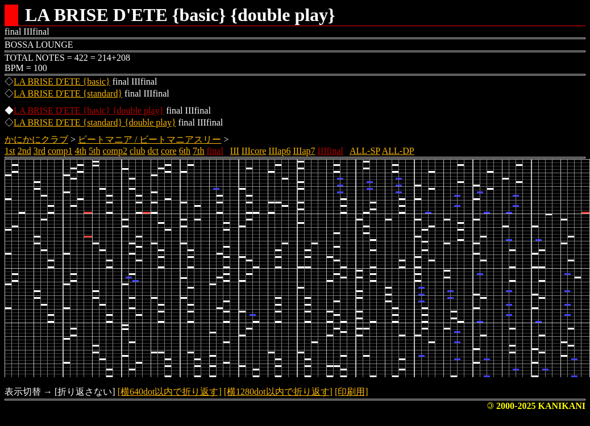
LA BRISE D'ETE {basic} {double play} (89, 110)
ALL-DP (398, 151)
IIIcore (254, 151)
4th (80, 151)
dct (153, 151)
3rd (39, 151)
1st (10, 151)
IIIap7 (304, 151)
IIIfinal (330, 151)
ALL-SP (365, 151)
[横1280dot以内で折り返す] (278, 391)
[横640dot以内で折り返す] (170, 391)
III (234, 151)
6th (184, 151)
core (169, 151)
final (215, 151)
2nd (24, 151)
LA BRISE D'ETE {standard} (68, 93)
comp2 (114, 151)
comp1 (60, 151)
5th (94, 151)
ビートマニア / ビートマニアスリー (149, 139)
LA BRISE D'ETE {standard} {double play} (95, 122)
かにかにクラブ (36, 139)
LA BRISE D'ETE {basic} (62, 81)
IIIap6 (279, 151)
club (138, 151)
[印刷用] (351, 391)
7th (198, 151)
